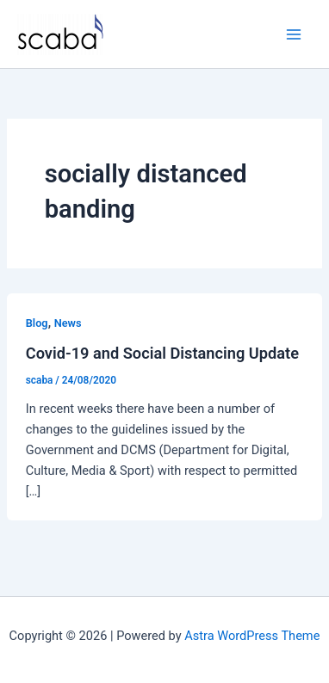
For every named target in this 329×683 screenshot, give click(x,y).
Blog (37, 323)
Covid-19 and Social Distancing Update (162, 353)
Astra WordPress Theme (252, 635)
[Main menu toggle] (294, 34)
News (68, 323)
